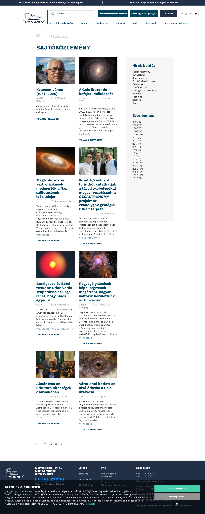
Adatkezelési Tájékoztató (109, 475)
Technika (137, 97)
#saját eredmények (89, 237)
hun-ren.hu (86, 479)
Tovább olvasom (48, 119)
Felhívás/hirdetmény (143, 81)
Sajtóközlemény (141, 72)
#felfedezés (42, 234)
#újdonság (84, 134)
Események (138, 84)
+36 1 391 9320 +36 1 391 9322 (145, 475)
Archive (136, 93)
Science (136, 100)
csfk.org (84, 473)
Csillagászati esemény (144, 90)
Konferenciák (139, 87)
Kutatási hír (138, 75)
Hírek (135, 23)
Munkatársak (102, 23)
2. (56, 443)
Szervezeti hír (140, 78)
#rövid (39, 417)
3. (62, 443)
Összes (136, 103)
